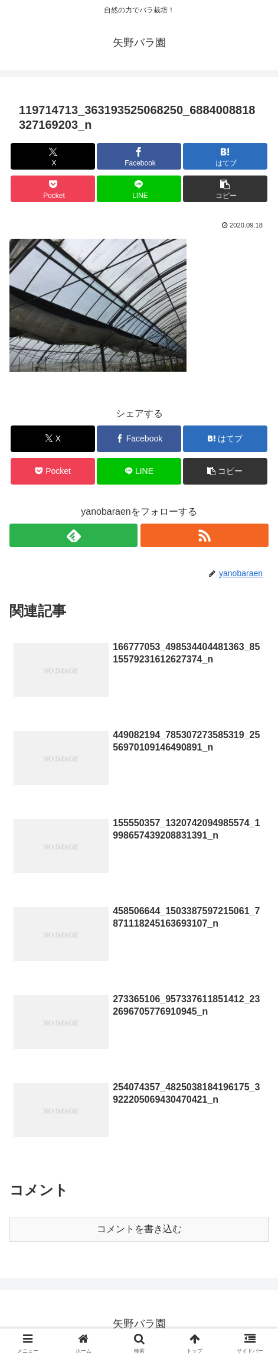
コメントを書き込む (139, 1229)
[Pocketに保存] (53, 189)
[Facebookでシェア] (139, 156)
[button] (225, 189)
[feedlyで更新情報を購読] (73, 535)
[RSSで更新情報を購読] (204, 535)
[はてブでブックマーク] (225, 156)
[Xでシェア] (53, 156)
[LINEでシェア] (139, 189)
